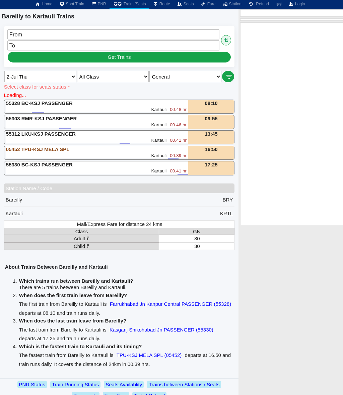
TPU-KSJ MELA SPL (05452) (149, 355)
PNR (98, 4)
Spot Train (71, 4)
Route (161, 4)
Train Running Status (75, 384)
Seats (185, 4)
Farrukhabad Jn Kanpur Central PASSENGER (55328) (170, 304)
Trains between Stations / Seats (184, 384)
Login (296, 4)
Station (231, 4)
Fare (208, 4)
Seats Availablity (124, 384)
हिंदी (279, 4)
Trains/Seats (129, 4)
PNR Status (32, 384)
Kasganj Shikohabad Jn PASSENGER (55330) (161, 330)
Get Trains (119, 57)
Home (43, 4)
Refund (258, 4)
